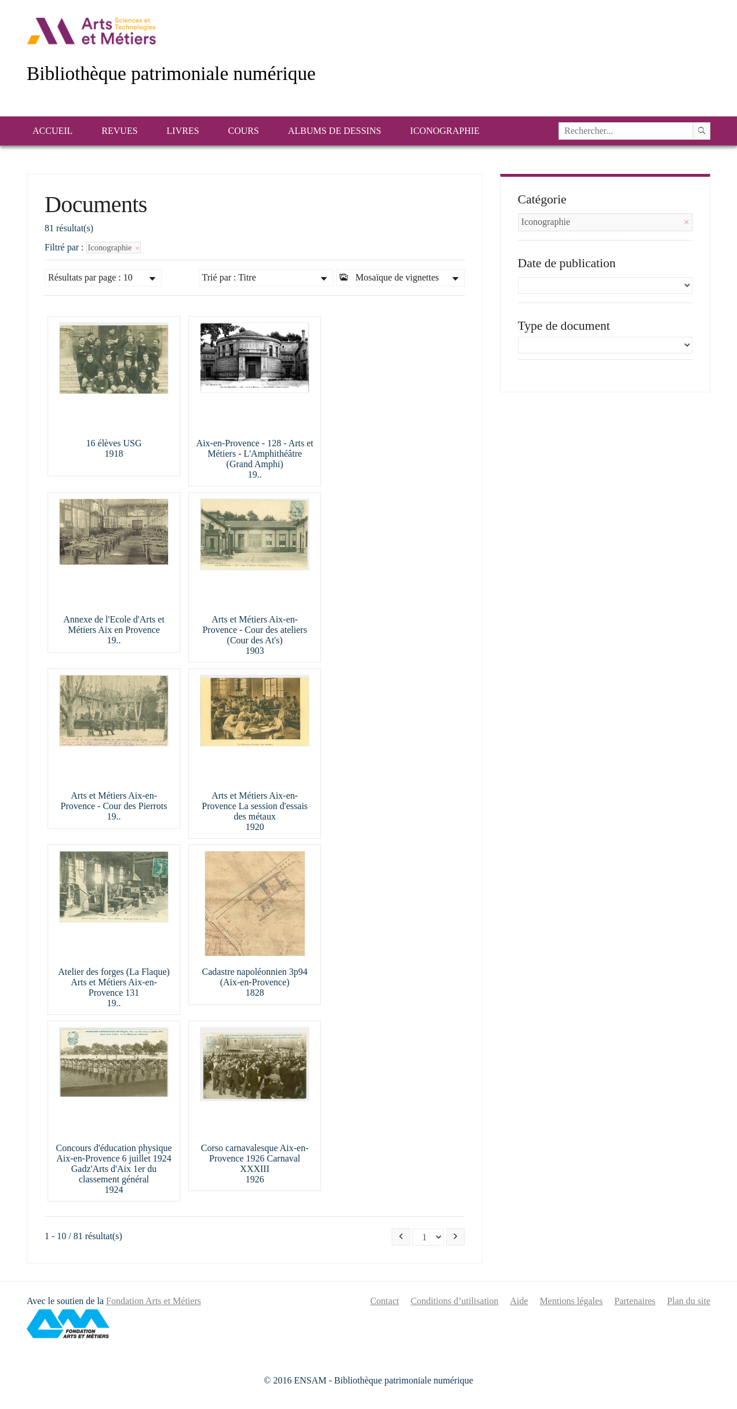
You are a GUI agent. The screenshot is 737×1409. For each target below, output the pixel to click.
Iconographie (445, 131)
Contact (384, 1301)
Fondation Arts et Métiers (153, 1301)
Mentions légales (571, 1301)
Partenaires (634, 1301)
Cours (243, 131)
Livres (183, 131)
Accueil (52, 131)
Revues (119, 131)
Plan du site (688, 1301)
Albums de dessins (334, 131)
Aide (519, 1301)
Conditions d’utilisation (455, 1301)
